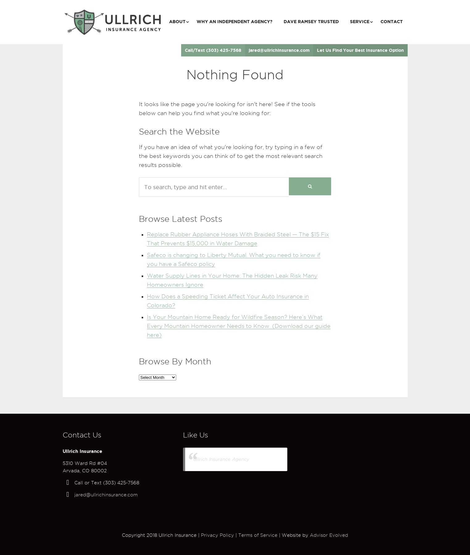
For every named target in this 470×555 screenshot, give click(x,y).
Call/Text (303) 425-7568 (213, 50)
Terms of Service (257, 535)
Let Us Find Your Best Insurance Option (360, 50)
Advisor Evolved (329, 535)
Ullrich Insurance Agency (221, 459)
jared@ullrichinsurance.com (279, 50)
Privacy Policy (217, 535)
